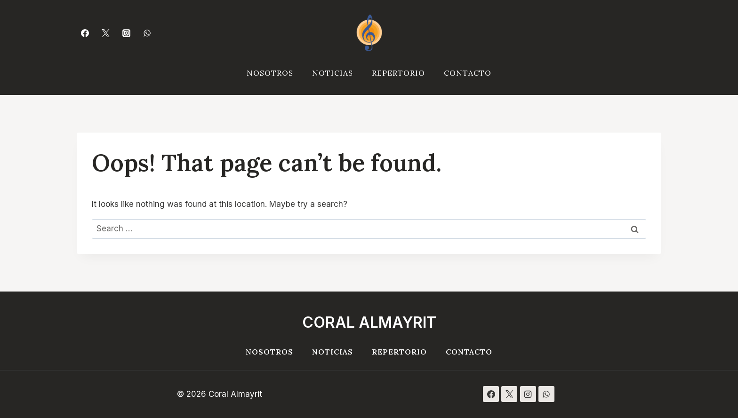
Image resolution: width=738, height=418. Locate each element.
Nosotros (270, 73)
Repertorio (398, 73)
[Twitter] (105, 33)
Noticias (332, 73)
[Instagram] (126, 33)
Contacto (467, 73)
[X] (509, 394)
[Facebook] (85, 33)
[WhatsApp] (147, 33)
